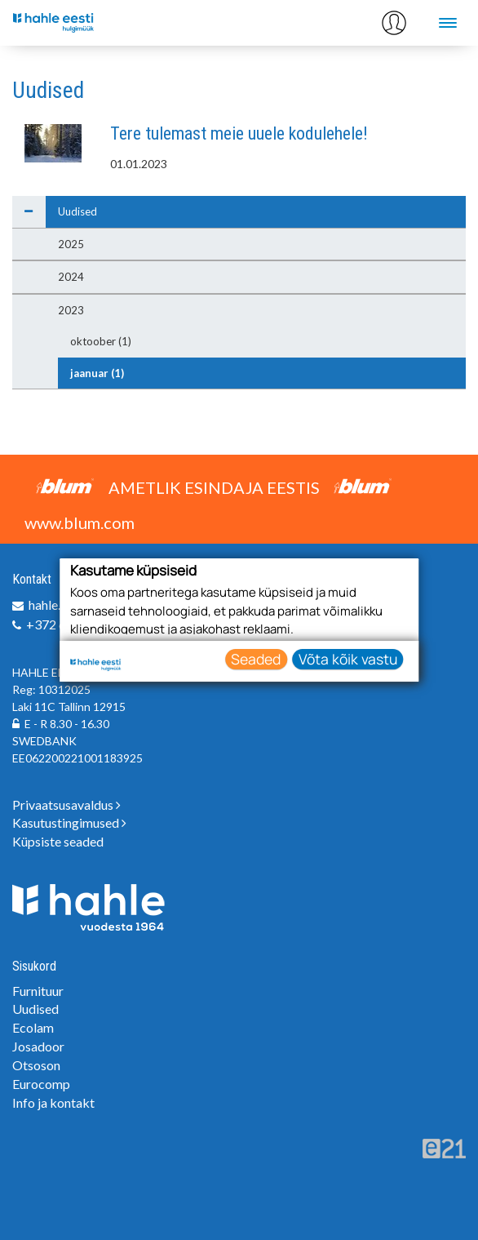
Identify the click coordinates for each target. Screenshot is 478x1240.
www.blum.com (79, 522)
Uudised (77, 211)
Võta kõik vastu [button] (348, 659)
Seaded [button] (256, 659)
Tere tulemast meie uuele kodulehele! (239, 134)
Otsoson (36, 1065)
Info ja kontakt (53, 1102)
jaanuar (97, 373)
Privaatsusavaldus (66, 804)
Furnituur (38, 990)
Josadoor (38, 1046)
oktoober (100, 341)
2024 (71, 276)
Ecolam (33, 1027)
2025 (71, 244)
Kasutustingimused (69, 822)
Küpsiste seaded (58, 841)
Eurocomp (41, 1083)
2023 (71, 310)
